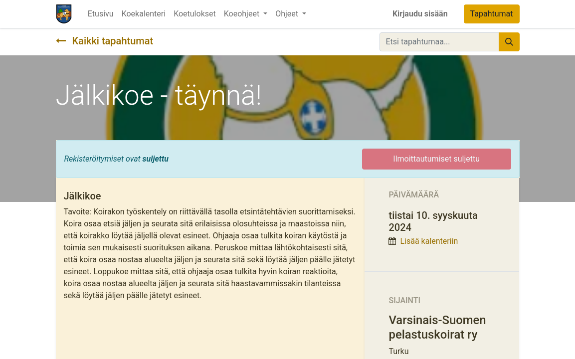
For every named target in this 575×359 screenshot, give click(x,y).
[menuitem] (101, 14)
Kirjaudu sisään (420, 13)
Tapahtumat (491, 13)
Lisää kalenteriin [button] (429, 241)
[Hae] (509, 41)
